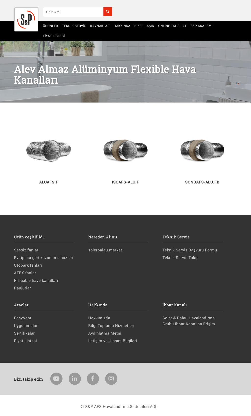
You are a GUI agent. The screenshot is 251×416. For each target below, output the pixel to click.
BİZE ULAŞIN (144, 26)
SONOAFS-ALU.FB (202, 182)
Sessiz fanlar (26, 250)
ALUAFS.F (48, 182)
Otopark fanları (28, 265)
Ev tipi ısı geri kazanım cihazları (43, 257)
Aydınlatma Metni (104, 333)
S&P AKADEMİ (201, 26)
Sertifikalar (24, 333)
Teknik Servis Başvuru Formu (190, 250)
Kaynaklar (100, 26)
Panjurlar (22, 288)
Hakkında (122, 26)
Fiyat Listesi (54, 36)
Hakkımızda (99, 318)
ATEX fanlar (25, 272)
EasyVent (22, 318)
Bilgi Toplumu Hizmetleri (111, 325)
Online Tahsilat (172, 26)
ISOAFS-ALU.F (125, 182)
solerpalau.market (105, 250)
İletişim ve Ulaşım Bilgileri (112, 340)
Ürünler (50, 26)
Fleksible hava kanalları (36, 280)
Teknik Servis (74, 26)
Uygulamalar (26, 325)
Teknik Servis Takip (181, 257)
